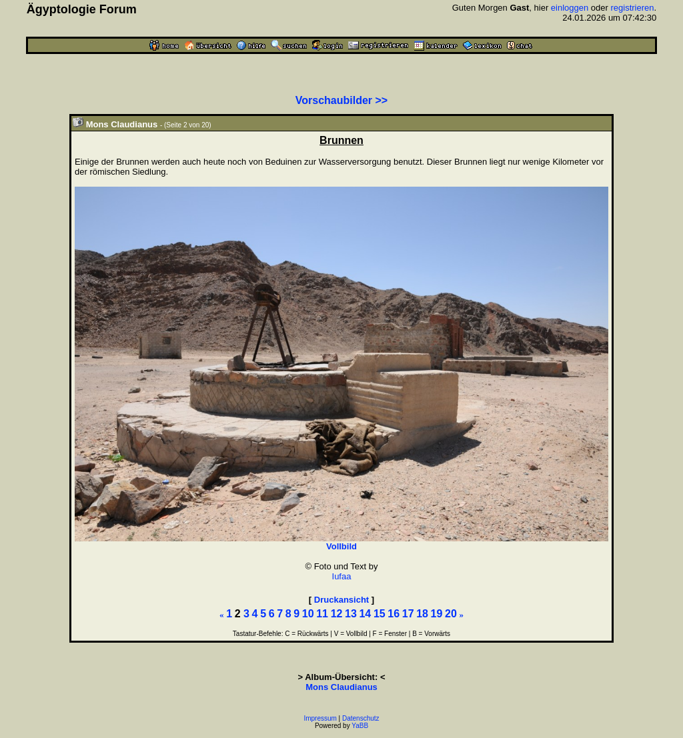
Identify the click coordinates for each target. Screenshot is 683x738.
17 (408, 613)
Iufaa (342, 576)
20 (451, 613)
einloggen (569, 8)
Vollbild (341, 546)
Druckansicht (341, 600)
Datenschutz (361, 718)
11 (322, 613)
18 (422, 613)
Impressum (319, 718)
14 (365, 613)
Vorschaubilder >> (341, 100)
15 (380, 613)
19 (437, 613)
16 (394, 613)
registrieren (632, 8)
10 (308, 613)
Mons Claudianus (341, 687)
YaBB (360, 725)
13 (351, 613)
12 (337, 613)
